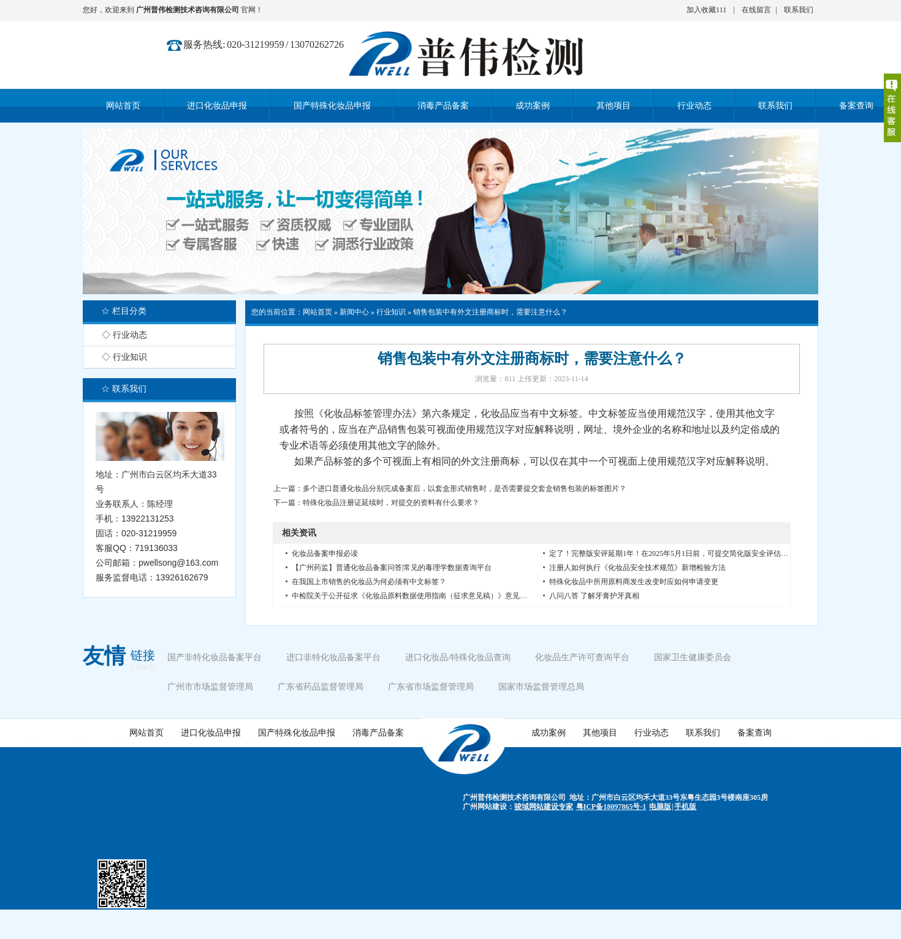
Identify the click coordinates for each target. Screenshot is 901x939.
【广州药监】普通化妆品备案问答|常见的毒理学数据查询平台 (392, 567)
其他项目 (600, 732)
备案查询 (754, 732)
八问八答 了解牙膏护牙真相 (594, 595)
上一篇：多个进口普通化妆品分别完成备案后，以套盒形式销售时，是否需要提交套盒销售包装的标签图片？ (449, 488)
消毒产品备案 (378, 732)
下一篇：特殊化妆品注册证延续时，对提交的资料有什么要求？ (376, 502)
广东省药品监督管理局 (320, 686)
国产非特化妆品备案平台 (214, 657)
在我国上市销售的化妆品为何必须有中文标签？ (369, 581)
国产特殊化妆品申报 (296, 732)
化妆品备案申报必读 (325, 553)
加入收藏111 (706, 10)
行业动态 (651, 732)
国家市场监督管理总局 (541, 686)
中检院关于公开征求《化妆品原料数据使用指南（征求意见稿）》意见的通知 (417, 595)
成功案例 (548, 732)
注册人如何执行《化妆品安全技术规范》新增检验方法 (637, 567)
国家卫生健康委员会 (692, 657)
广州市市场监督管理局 (210, 686)
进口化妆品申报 (211, 732)
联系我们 (798, 10)
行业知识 (391, 312)
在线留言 (756, 10)
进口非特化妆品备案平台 (333, 657)
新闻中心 (354, 312)
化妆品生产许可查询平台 (582, 657)
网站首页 (317, 312)
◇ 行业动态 (124, 335)
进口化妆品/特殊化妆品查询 (458, 657)
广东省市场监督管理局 (431, 686)
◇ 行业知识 (124, 357)
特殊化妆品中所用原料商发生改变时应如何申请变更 (633, 581)
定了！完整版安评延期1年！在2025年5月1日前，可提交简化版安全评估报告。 (676, 553)
